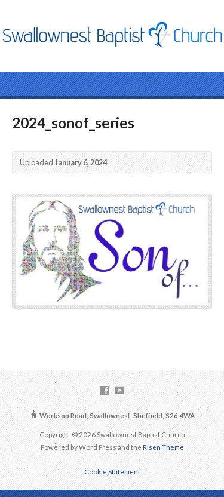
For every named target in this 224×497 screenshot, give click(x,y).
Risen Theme (163, 447)
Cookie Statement (112, 471)
